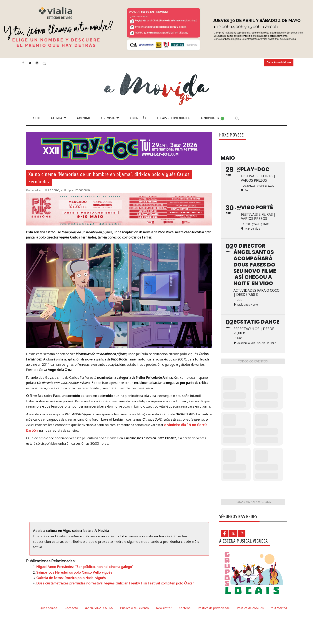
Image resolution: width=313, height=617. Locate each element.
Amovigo (83, 118)
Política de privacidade (214, 607)
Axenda (56, 118)
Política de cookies (251, 607)
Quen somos (48, 607)
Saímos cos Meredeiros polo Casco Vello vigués (72, 571)
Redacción (81, 190)
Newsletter (164, 607)
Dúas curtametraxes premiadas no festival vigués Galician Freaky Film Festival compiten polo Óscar (110, 581)
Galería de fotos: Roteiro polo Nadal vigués (68, 576)
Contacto (71, 607)
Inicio (36, 118)
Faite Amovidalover (279, 62)
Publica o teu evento (135, 607)
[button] (49, 63)
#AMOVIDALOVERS (99, 607)
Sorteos (185, 607)
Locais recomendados (173, 118)
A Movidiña (138, 118)
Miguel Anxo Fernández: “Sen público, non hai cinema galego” (81, 565)
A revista (108, 118)
